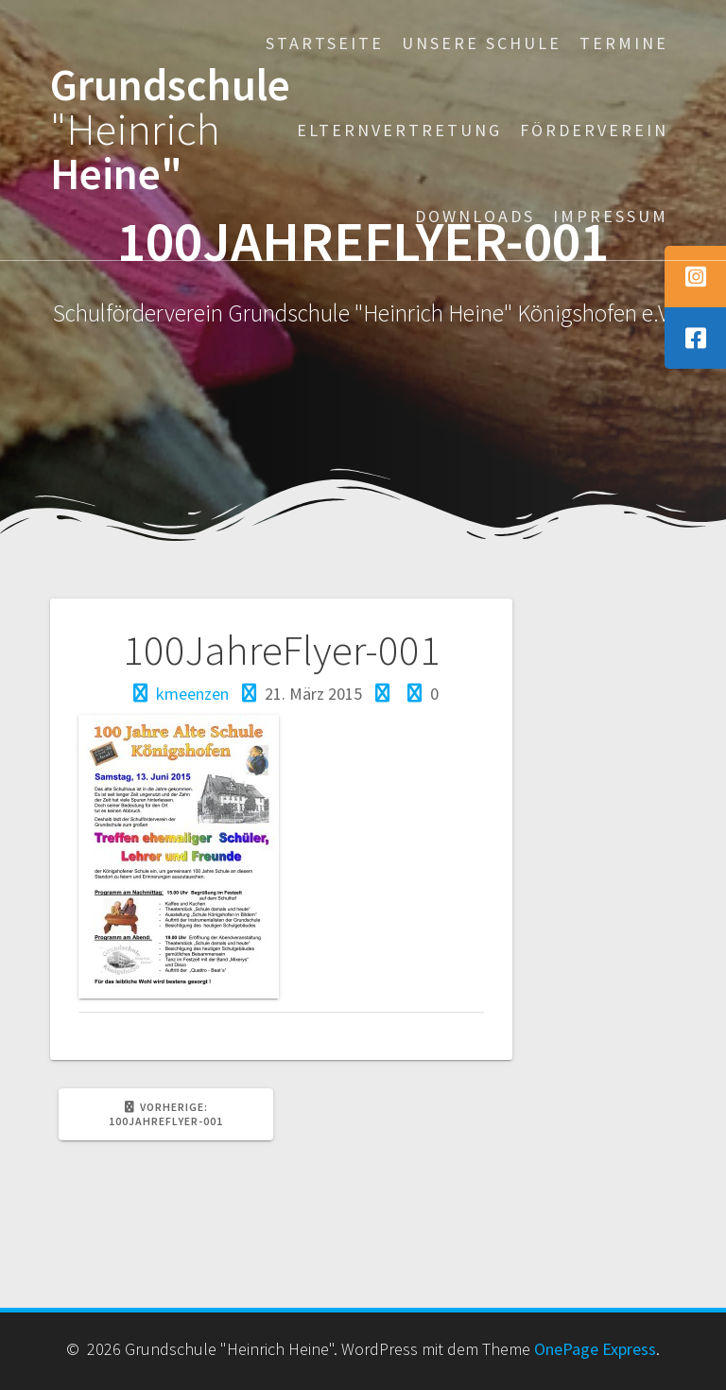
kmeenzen (192, 693)
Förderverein (594, 130)
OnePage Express (595, 1349)
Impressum (610, 216)
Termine (623, 43)
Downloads (475, 216)
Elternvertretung (399, 130)
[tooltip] (695, 276)
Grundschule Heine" (170, 129)
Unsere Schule (482, 43)
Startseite (325, 43)
